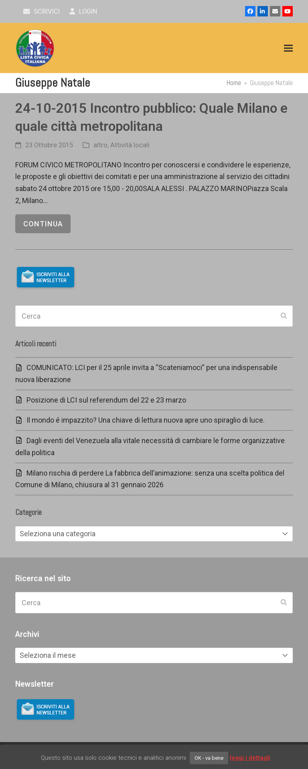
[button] (288, 48)
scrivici (41, 11)
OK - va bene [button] (209, 758)
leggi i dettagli (250, 757)
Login (83, 11)
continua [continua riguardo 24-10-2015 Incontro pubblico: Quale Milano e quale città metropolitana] (43, 224)
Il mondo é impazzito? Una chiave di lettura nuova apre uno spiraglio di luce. (145, 420)
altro (100, 145)
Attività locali (130, 145)
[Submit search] (284, 316)
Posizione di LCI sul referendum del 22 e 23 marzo (106, 400)
